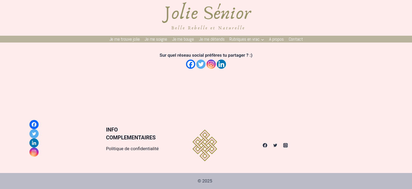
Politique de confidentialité (132, 148)
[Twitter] (200, 64)
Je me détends (212, 39)
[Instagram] (211, 64)
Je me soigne (156, 39)
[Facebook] (190, 64)
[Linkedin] (221, 64)
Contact (296, 39)
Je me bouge (183, 39)
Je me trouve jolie (124, 39)
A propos (276, 39)
